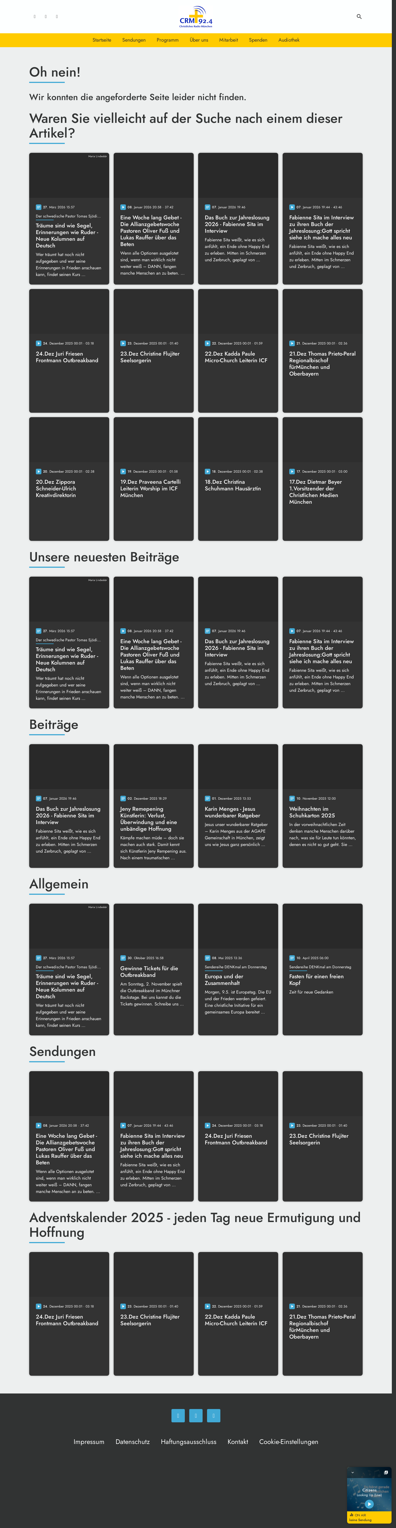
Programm (168, 40)
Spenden (258, 40)
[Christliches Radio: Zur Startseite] (195, 17)
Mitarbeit (228, 40)
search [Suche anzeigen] (359, 16)
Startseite (102, 40)
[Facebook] (34, 16)
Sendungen (134, 40)
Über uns (199, 40)
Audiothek (289, 40)
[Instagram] (45, 16)
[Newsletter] (57, 16)
